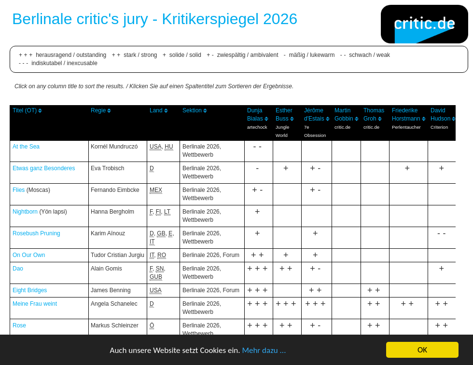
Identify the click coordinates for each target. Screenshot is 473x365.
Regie (98, 110)
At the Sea (26, 146)
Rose (19, 325)
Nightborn (25, 211)
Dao (18, 268)
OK (422, 350)
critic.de (342, 127)
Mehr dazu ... (264, 350)
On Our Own (29, 255)
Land (156, 110)
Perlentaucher (406, 127)
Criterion (439, 127)
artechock (257, 127)
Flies (19, 190)
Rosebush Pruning (36, 233)
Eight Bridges (30, 290)
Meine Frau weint (35, 303)
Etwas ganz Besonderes (44, 168)
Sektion (192, 110)
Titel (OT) (25, 110)
